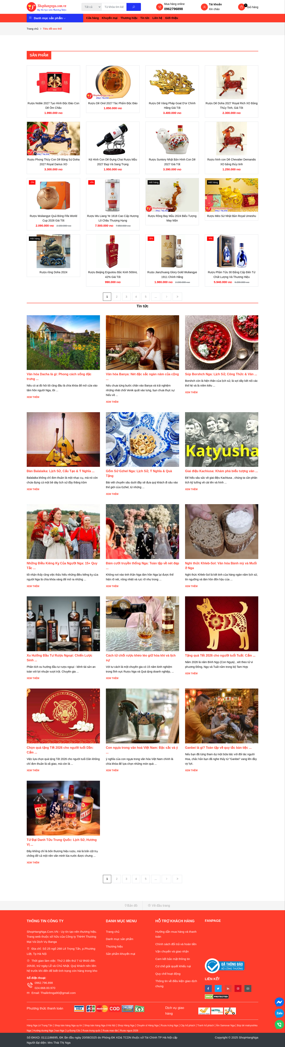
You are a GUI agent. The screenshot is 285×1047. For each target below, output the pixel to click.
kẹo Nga (59, 1030)
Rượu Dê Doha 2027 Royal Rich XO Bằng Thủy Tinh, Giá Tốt (232, 106)
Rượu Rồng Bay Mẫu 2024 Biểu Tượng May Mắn (172, 218)
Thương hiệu (129, 18)
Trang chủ (32, 28)
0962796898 (173, 9)
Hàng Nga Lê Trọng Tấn (39, 1025)
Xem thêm (33, 397)
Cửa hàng (92, 18)
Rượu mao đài (110, 1030)
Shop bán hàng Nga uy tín (68, 1025)
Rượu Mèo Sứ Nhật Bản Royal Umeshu (231, 216)
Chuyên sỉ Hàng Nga (148, 1025)
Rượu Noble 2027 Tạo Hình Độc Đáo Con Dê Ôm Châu (53, 106)
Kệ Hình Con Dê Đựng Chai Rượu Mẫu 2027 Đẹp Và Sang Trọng (113, 162)
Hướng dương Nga (43, 1030)
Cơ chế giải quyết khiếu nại (173, 966)
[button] (83, 905)
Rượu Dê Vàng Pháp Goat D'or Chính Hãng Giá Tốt (172, 106)
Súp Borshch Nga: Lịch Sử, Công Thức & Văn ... (221, 374)
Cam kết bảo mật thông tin (172, 959)
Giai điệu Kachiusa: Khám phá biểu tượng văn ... (221, 471)
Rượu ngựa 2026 (129, 1030)
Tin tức (144, 18)
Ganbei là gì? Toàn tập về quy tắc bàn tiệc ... (218, 747)
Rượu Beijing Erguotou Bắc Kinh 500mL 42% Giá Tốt (112, 275)
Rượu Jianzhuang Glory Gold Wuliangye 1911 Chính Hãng (172, 275)
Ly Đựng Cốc (73, 1030)
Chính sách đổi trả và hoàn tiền (176, 944)
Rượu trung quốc (92, 1030)
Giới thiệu (171, 18)
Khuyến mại (110, 18)
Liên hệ (157, 18)
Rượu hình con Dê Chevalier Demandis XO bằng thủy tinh (231, 162)
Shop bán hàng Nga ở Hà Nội (99, 1025)
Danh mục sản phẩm (50, 18)
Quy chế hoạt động (167, 973)
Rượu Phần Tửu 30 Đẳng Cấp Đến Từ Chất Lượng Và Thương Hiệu (231, 275)
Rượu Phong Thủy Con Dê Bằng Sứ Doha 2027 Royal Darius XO (53, 162)
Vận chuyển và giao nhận (172, 951)
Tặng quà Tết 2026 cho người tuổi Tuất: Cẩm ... (220, 655)
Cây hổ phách (187, 1025)
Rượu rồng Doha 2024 (53, 272)
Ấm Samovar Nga (225, 1025)
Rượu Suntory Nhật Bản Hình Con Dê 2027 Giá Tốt (172, 162)
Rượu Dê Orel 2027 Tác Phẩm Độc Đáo (112, 103)
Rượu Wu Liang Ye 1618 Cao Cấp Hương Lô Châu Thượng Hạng (113, 218)
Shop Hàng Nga (126, 1025)
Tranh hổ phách (205, 1025)
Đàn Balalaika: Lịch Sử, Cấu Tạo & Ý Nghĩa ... (60, 471)
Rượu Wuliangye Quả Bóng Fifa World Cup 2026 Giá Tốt (53, 218)
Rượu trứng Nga (169, 1025)
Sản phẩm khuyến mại (120, 953)
